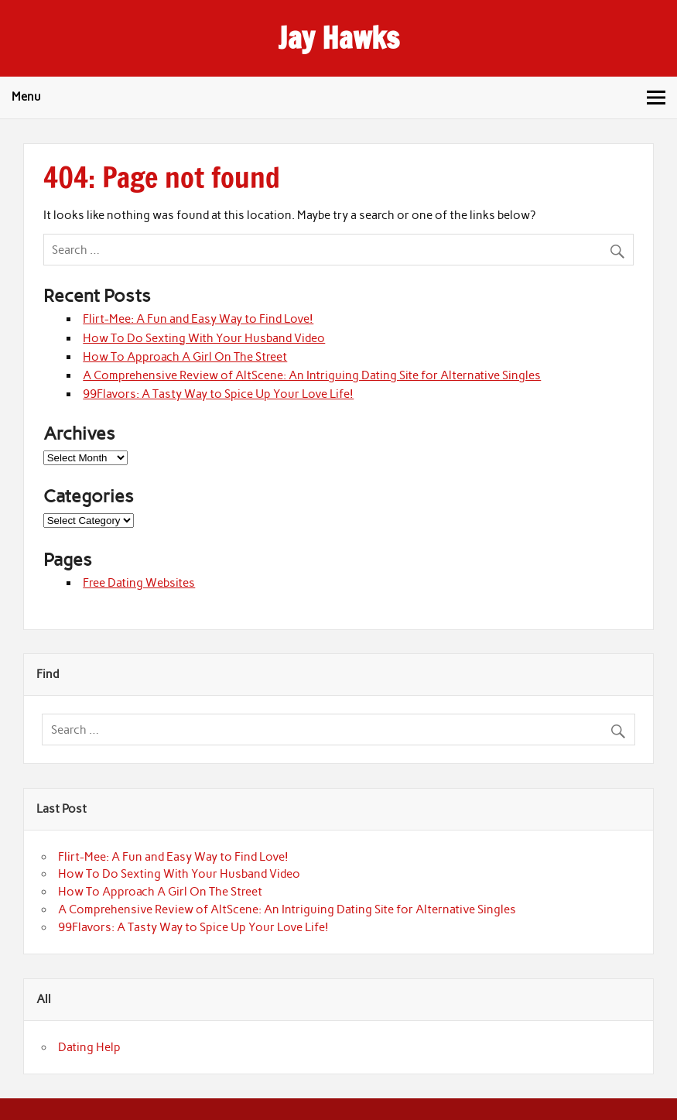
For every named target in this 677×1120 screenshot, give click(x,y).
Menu (26, 97)
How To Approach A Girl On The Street (185, 357)
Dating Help (89, 1047)
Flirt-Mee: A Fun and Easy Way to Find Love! (198, 319)
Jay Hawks (338, 38)
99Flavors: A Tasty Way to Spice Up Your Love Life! (218, 394)
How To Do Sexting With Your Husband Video (204, 338)
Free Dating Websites (139, 583)
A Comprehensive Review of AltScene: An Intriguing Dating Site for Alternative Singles (312, 375)
